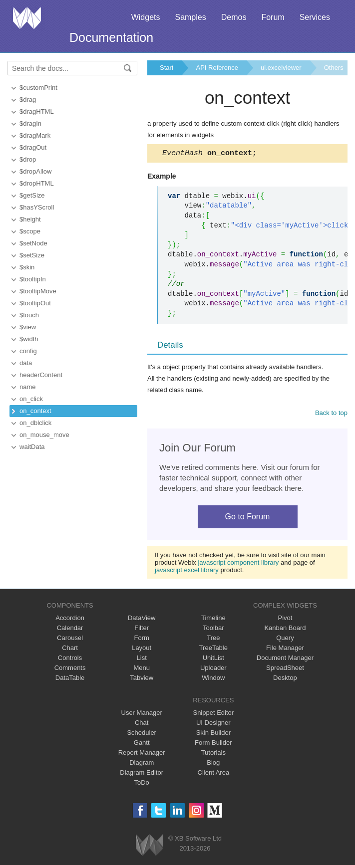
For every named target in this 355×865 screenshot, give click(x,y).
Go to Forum (247, 518)
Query (285, 639)
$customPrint (38, 87)
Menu (141, 669)
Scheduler (141, 734)
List (142, 659)
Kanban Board (285, 629)
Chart (70, 649)
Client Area (214, 774)
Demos (234, 17)
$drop (27, 159)
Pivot (285, 619)
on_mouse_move (44, 434)
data (25, 363)
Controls (70, 659)
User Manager (141, 714)
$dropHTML (36, 183)
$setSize (31, 255)
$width (28, 339)
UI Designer (213, 724)
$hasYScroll (36, 207)
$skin (26, 267)
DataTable (70, 679)
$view (27, 327)
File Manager (285, 649)
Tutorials (213, 754)
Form (141, 639)
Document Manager (285, 659)
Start (166, 67)
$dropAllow (35, 171)
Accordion (69, 619)
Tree (213, 639)
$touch (29, 315)
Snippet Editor (213, 714)
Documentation (111, 37)
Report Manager (141, 754)
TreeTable (213, 649)
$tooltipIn (32, 279)
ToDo (141, 784)
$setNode (33, 243)
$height (30, 219)
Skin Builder (213, 734)
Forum (272, 17)
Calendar (70, 629)
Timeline (213, 619)
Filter (141, 629)
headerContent (40, 375)
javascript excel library (187, 571)
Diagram (141, 764)
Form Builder (213, 744)
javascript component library (238, 564)
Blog (213, 764)
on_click (31, 399)
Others (334, 67)
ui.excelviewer (281, 67)
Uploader (213, 669)
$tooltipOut (35, 303)
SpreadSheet (285, 669)
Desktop (285, 679)
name (27, 387)
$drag (27, 99)
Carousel (70, 639)
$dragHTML (36, 111)
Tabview (141, 679)
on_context (35, 411)
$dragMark (34, 135)
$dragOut (32, 147)
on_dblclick (35, 423)
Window (213, 679)
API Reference (217, 67)
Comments (70, 669)
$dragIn (30, 123)
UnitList (213, 659)
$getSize (32, 195)
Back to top (331, 414)
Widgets (145, 17)
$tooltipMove (37, 291)
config (28, 351)
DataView (141, 619)
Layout (141, 649)
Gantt (142, 744)
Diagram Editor (141, 774)
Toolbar (213, 629)
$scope (29, 231)
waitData (32, 446)
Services (315, 17)
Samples (190, 17)
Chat (141, 724)
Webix (149, 846)
